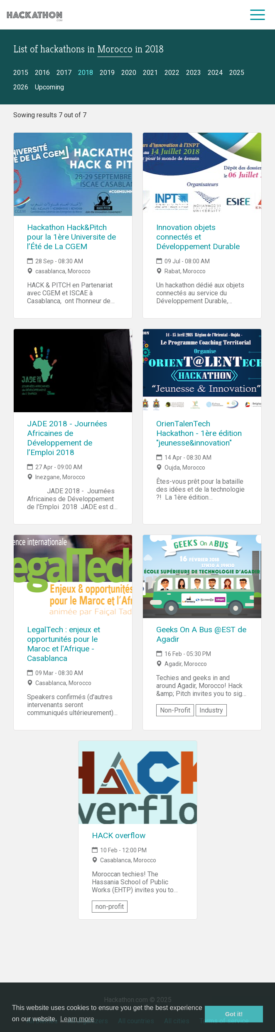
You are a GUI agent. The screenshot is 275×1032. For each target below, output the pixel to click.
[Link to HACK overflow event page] (138, 782)
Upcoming (49, 87)
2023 (193, 73)
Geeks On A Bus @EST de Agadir (201, 634)
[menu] (258, 14)
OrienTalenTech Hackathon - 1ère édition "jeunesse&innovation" (199, 433)
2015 (20, 73)
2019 (107, 73)
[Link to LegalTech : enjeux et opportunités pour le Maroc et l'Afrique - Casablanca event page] (73, 576)
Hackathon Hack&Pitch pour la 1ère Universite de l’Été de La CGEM (71, 237)
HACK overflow (118, 835)
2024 (215, 73)
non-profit (110, 907)
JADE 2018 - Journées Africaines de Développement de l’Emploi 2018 (67, 438)
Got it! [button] (234, 1014)
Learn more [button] (77, 1018)
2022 (172, 73)
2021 (150, 73)
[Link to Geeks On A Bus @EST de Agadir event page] (202, 576)
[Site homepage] (34, 15)
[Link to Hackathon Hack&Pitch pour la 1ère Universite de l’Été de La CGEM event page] (73, 174)
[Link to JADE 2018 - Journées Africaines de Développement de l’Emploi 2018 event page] (73, 370)
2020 (128, 73)
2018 (85, 73)
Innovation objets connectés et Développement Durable (198, 237)
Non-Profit (175, 710)
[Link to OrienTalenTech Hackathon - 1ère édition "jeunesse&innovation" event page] (202, 370)
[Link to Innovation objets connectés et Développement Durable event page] (202, 174)
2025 (236, 73)
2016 (42, 73)
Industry (211, 710)
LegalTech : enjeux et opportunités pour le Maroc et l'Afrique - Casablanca (63, 644)
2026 (20, 87)
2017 (63, 73)
